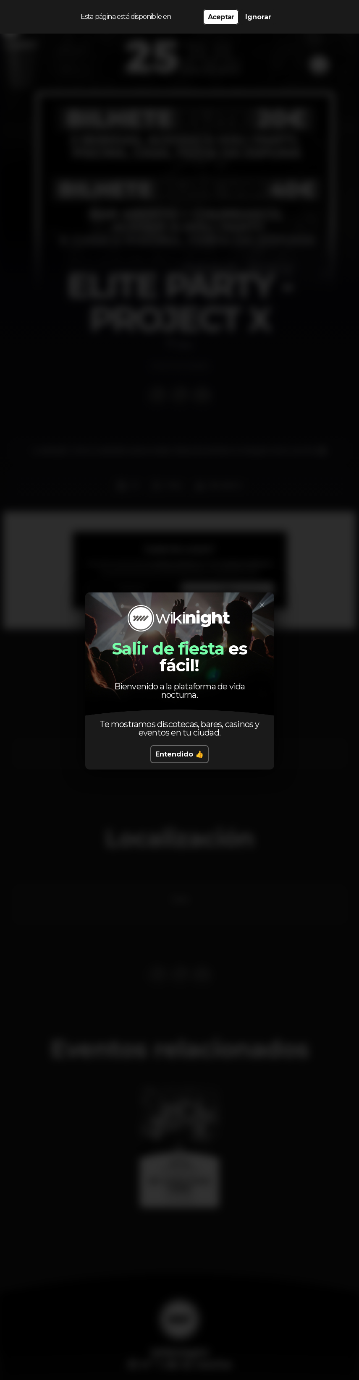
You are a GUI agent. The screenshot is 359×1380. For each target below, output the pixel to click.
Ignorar (258, 17)
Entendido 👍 (179, 754)
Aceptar (221, 17)
